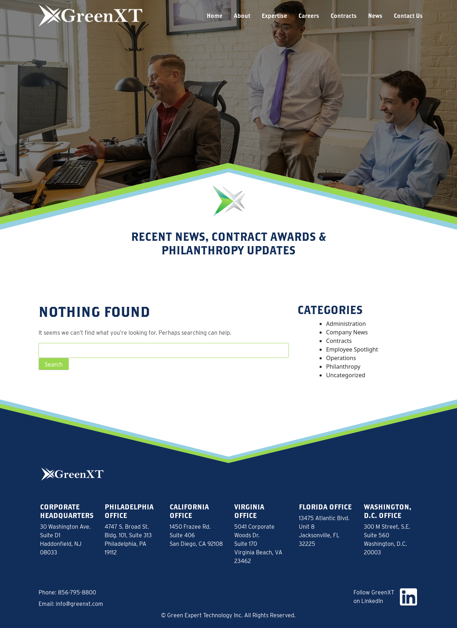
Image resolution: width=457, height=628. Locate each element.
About (242, 15)
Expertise (274, 15)
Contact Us (408, 15)
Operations (341, 358)
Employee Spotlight (352, 349)
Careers (308, 15)
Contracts (344, 15)
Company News (347, 332)
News (375, 15)
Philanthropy (343, 366)
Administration (346, 324)
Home (214, 15)
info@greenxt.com (79, 603)
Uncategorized (345, 375)
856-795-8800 (77, 592)
